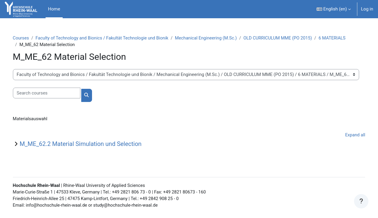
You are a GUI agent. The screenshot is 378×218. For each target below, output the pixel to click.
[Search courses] (55, 93)
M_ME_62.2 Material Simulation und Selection (89, 144)
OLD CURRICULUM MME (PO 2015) (292, 38)
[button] (334, 9)
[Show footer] (361, 201)
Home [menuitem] (54, 9)
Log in (367, 9)
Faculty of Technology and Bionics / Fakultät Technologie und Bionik (112, 38)
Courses (29, 38)
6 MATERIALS (41, 45)
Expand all (346, 135)
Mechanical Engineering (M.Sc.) (218, 38)
